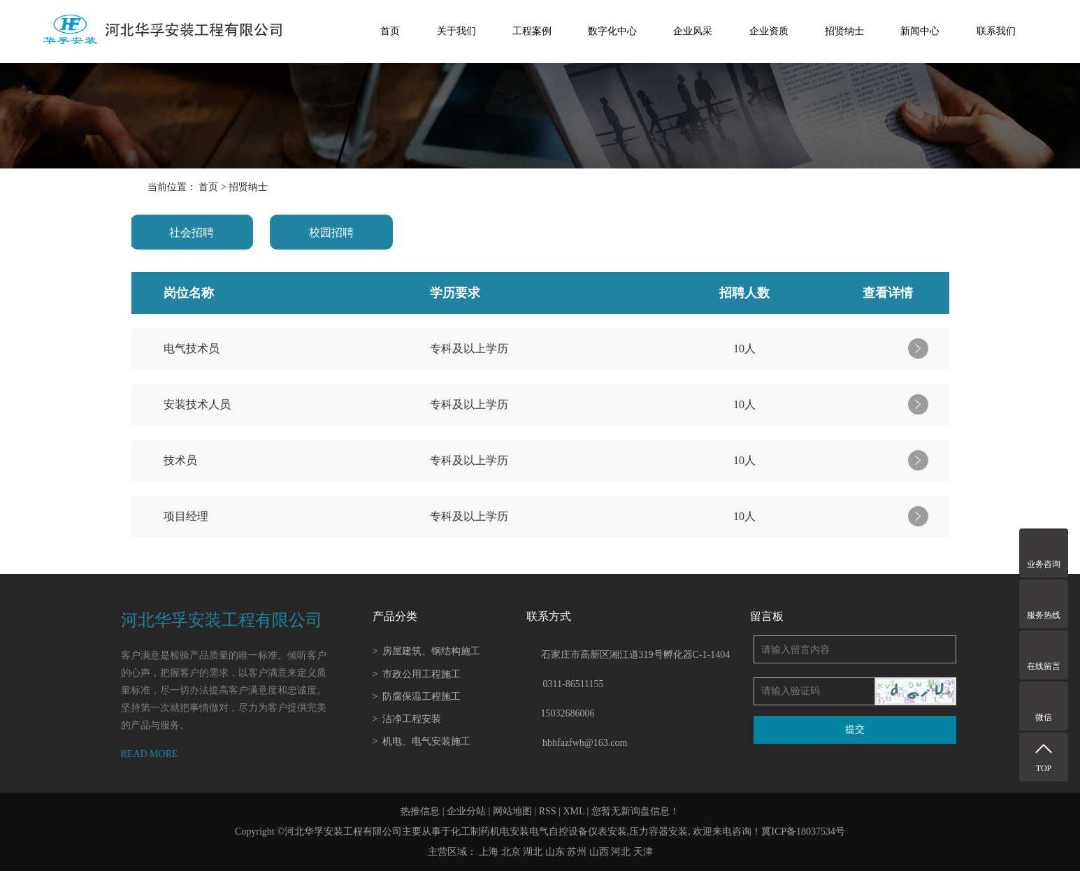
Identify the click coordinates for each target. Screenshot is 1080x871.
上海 (488, 852)
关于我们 (456, 31)
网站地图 (512, 811)
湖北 (532, 852)
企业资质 (769, 31)
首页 (390, 31)
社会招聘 (191, 232)
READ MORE (149, 754)
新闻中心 (919, 31)
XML (573, 811)
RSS (547, 811)
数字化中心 (612, 31)
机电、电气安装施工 (422, 741)
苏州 (576, 852)
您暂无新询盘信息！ (635, 811)
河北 (621, 852)
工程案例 (532, 31)
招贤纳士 (844, 31)
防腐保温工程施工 (417, 696)
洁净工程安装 (407, 719)
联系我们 (996, 31)
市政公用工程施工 (417, 674)
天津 (643, 852)
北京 (511, 852)
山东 (555, 852)
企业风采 (692, 31)
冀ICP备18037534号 (803, 831)
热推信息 (420, 811)
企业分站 (466, 811)
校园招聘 (331, 232)
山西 (599, 852)
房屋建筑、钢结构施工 (427, 651)
